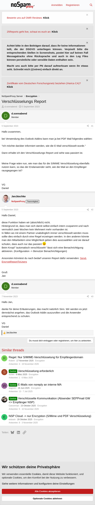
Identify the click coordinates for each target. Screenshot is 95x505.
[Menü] (5, 5)
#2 (92, 209)
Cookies (36, 474)
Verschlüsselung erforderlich (36, 371)
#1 (92, 126)
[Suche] (91, 5)
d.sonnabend (11, 106)
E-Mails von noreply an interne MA (40, 384)
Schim (11, 374)
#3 (92, 296)
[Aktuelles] (84, 5)
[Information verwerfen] (86, 15)
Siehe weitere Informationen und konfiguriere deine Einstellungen (38, 483)
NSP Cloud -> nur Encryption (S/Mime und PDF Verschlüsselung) (50, 416)
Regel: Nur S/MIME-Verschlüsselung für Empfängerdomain (46, 357)
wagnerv (12, 388)
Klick (46, 17)
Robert (12, 361)
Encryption (40, 361)
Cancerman (14, 406)
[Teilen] (88, 126)
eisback (12, 419)
